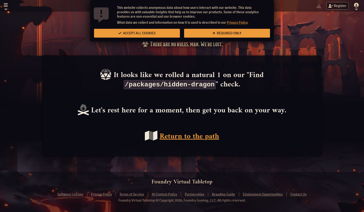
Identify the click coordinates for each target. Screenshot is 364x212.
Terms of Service (132, 194)
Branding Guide (223, 194)
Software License (70, 194)
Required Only (227, 33)
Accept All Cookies (137, 33)
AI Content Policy (164, 194)
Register (337, 6)
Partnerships (194, 194)
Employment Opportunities (263, 194)
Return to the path (189, 136)
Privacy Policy (237, 22)
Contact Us (298, 194)
